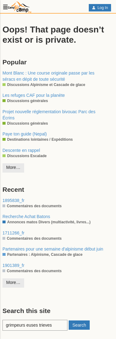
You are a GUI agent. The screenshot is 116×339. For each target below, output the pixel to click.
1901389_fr (13, 265)
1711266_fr (13, 232)
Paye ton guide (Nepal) (24, 133)
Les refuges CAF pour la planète (33, 95)
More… (13, 167)
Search (79, 325)
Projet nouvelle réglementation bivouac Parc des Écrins (48, 114)
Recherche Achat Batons (26, 216)
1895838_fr (13, 200)
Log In (100, 8)
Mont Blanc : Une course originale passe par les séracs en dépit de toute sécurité (48, 76)
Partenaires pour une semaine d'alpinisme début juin (52, 249)
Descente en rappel (21, 150)
